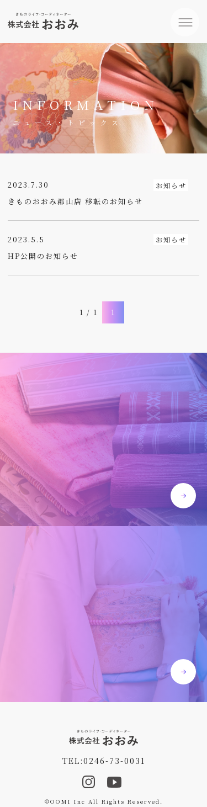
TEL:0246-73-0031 (103, 760)
